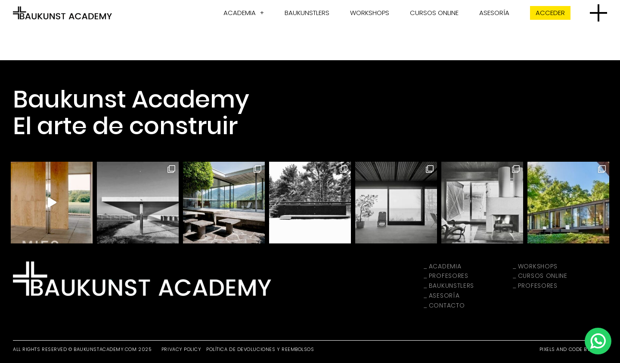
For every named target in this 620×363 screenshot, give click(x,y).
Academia (239, 12)
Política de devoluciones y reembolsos (260, 349)
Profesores (448, 275)
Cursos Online (434, 12)
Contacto (447, 305)
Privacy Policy (181, 349)
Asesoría (494, 12)
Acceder (550, 12)
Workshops (369, 12)
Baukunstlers (307, 12)
